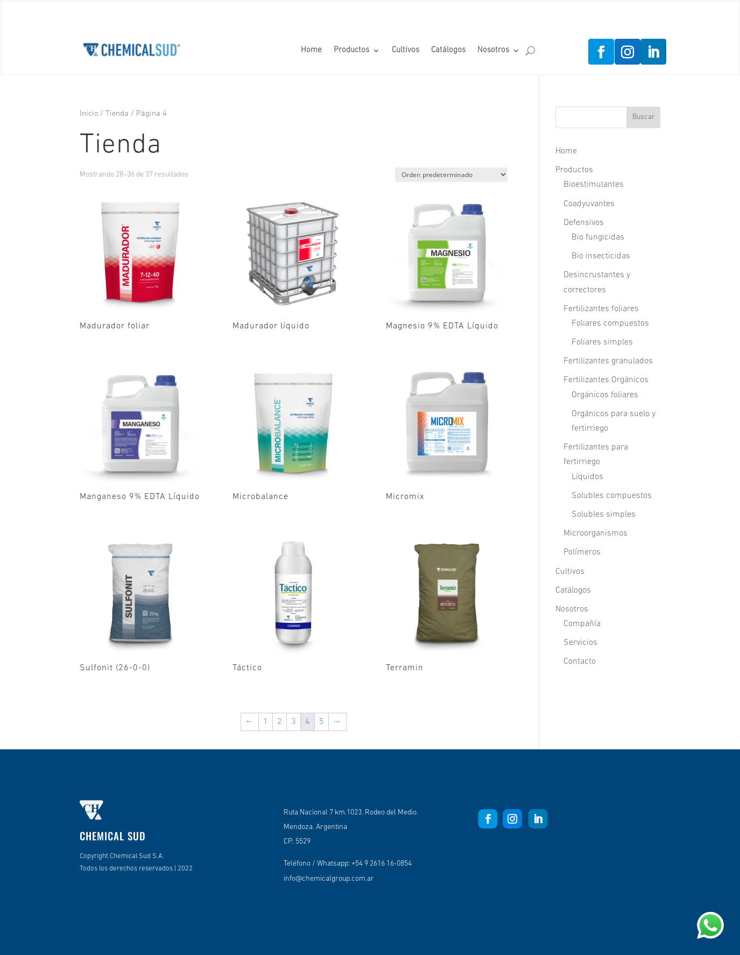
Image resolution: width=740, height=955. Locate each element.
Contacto (579, 661)
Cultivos (405, 50)
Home (311, 50)
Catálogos (448, 50)
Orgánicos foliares (605, 395)
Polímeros (582, 552)
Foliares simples (602, 342)
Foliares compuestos (610, 323)
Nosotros (493, 50)
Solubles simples (604, 514)
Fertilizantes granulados (608, 361)
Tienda (117, 114)
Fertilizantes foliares (601, 309)
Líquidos (587, 477)
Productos (351, 50)
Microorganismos (595, 533)
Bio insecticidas (601, 256)
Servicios (580, 642)
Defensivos (583, 223)
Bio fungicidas (598, 237)
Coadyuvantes (589, 204)
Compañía (582, 624)
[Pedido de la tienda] (451, 174)
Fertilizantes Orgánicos (606, 380)
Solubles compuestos (612, 495)
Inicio (89, 114)
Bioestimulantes (593, 184)
